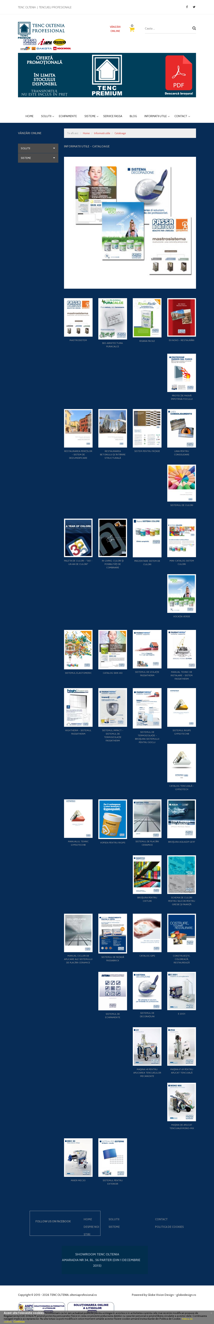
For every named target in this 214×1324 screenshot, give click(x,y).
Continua (19, 1321)
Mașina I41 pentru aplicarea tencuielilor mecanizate (147, 1072)
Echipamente (68, 116)
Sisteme (90, 116)
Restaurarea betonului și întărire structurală (113, 454)
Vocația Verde (181, 616)
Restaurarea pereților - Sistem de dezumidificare (78, 454)
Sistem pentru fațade (147, 451)
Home (30, 116)
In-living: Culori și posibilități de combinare (113, 564)
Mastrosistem (78, 340)
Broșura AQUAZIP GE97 (181, 841)
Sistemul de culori (181, 505)
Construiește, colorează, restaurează (181, 959)
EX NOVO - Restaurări (181, 340)
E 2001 (181, 1013)
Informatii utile (155, 116)
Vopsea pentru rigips (112, 842)
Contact (180, 116)
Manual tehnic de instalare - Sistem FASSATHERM (182, 675)
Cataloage (120, 133)
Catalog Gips (147, 955)
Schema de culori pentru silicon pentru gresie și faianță (181, 901)
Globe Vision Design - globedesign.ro (172, 1295)
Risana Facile (147, 341)
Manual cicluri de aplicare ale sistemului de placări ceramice (78, 959)
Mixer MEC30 (78, 1180)
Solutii (46, 116)
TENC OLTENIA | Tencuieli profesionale (45, 7)
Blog (133, 116)
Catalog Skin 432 (113, 672)
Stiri (44, 1234)
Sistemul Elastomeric (78, 672)
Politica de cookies (127, 1227)
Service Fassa (112, 116)
